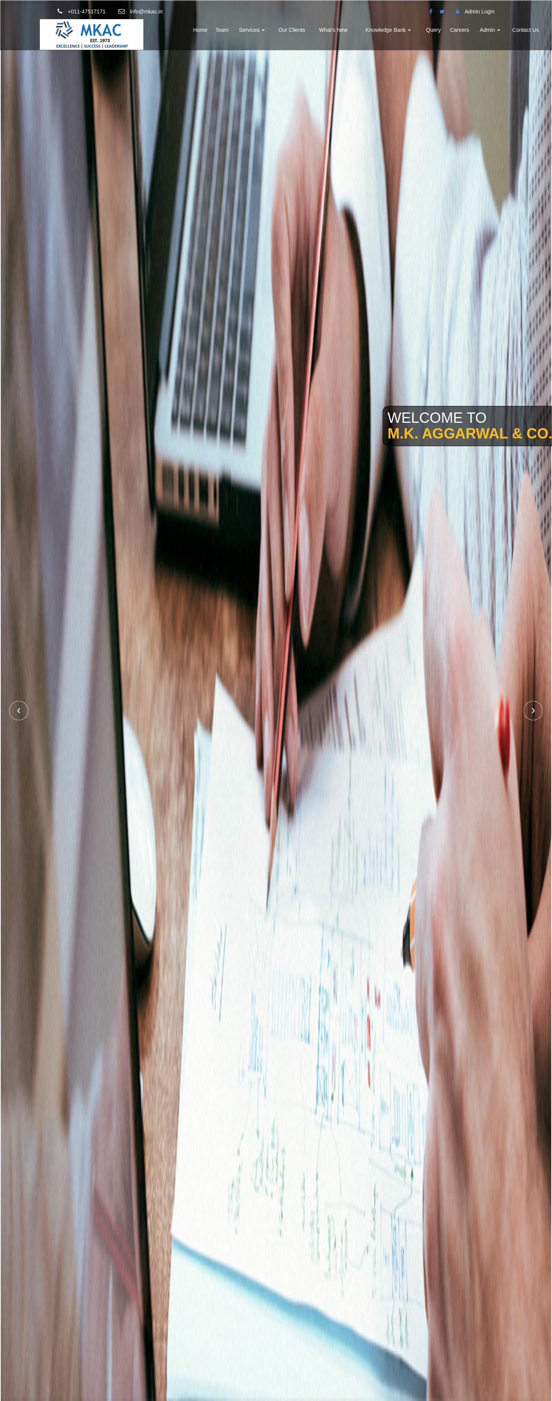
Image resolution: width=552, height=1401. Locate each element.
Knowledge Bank (388, 30)
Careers (459, 30)
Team (221, 30)
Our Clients (291, 30)
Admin (490, 30)
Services (252, 30)
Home (200, 30)
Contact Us (526, 30)
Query (433, 30)
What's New (333, 30)
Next (533, 710)
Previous (18, 710)
